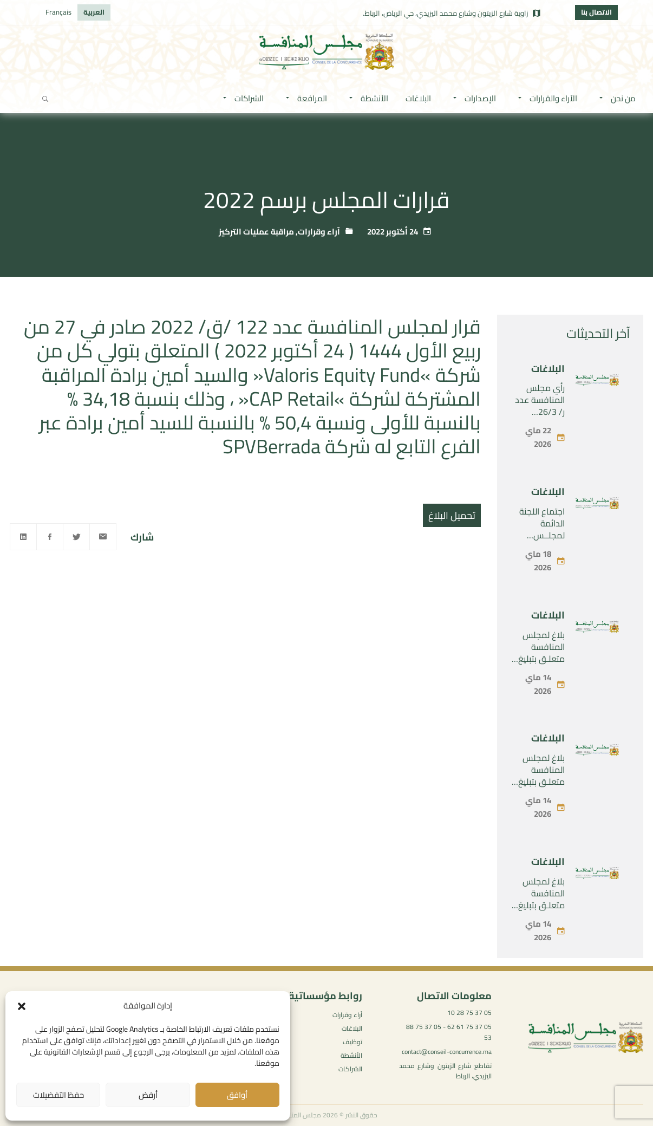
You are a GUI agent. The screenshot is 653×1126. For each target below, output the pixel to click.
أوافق (237, 1095)
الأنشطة (351, 1055)
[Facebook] (49, 536)
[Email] (102, 536)
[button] (21, 1006)
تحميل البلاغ (451, 515)
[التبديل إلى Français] (58, 12)
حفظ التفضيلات (58, 1095)
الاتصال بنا (596, 11)
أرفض (148, 1095)
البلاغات (548, 368)
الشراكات (350, 1069)
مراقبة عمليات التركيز (256, 231)
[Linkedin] (23, 536)
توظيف (352, 1042)
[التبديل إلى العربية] (93, 12)
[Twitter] (76, 536)
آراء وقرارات (319, 231)
